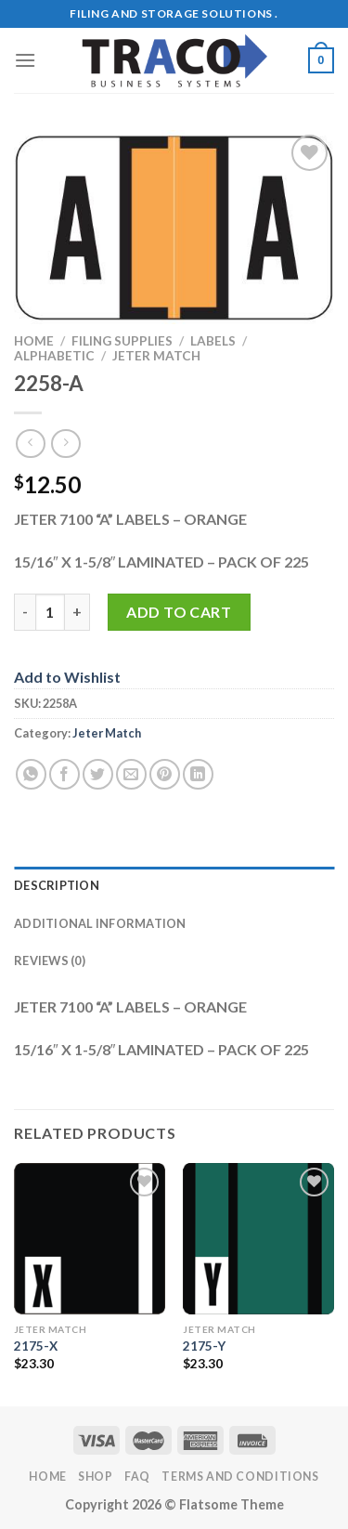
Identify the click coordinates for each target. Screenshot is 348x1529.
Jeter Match (156, 355)
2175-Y (204, 1346)
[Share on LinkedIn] (198, 774)
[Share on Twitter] (98, 774)
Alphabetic (54, 355)
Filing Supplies (122, 340)
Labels (213, 340)
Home (34, 340)
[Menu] (25, 60)
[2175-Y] (258, 1238)
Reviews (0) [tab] (49, 960)
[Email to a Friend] (131, 774)
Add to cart (178, 612)
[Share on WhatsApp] (31, 774)
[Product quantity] (50, 612)
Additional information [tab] (100, 923)
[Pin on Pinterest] (164, 774)
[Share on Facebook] (64, 774)
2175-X (36, 1346)
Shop (95, 1476)
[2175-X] (89, 1238)
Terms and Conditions (239, 1476)
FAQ (137, 1476)
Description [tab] (56, 885)
